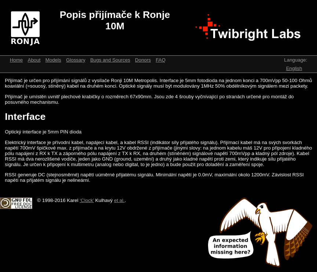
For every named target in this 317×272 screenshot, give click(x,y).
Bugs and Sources (110, 60)
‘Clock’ (87, 200)
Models (53, 60)
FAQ (160, 60)
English (294, 68)
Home (16, 60)
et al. (119, 200)
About (34, 60)
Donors (143, 60)
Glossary (75, 60)
